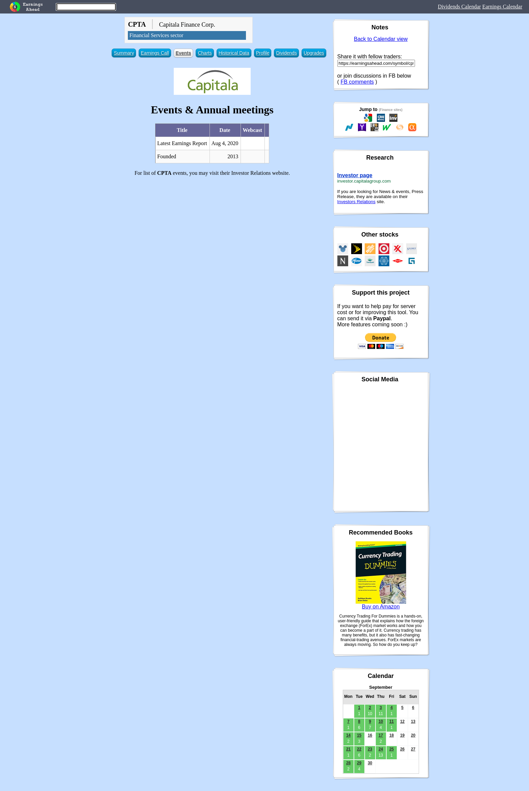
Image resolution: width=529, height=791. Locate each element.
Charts (205, 53)
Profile (263, 53)
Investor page (354, 175)
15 (359, 735)
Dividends (286, 53)
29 (359, 763)
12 (402, 721)
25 (391, 749)
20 (413, 735)
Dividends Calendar (459, 6)
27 (413, 749)
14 (348, 735)
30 (370, 763)
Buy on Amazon (381, 606)
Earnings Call (155, 53)
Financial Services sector (156, 35)
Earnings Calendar (502, 6)
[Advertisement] (212, 229)
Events (183, 53)
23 (370, 749)
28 (348, 763)
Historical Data (234, 53)
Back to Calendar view (381, 39)
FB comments (357, 82)
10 (381, 721)
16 (370, 735)
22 (359, 749)
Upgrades (314, 53)
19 (402, 735)
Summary (124, 53)
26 (402, 749)
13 (413, 721)
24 (381, 749)
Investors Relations (356, 201)
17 (381, 735)
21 (348, 749)
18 (391, 735)
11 (391, 721)
